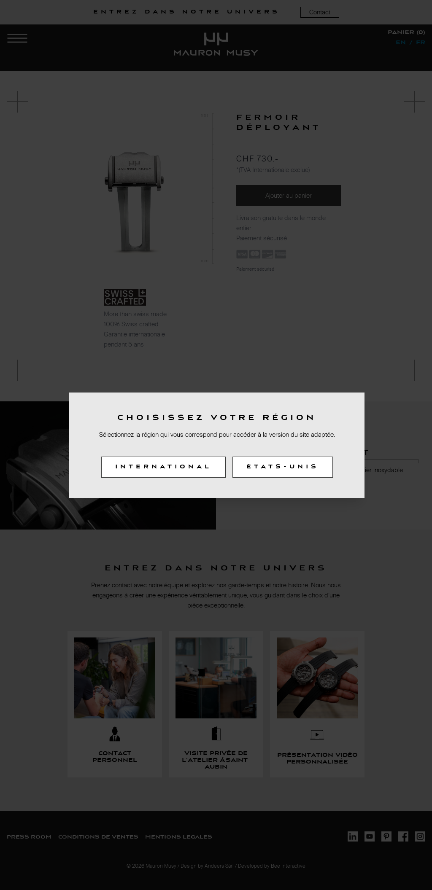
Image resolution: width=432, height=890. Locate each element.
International (163, 467)
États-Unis (282, 467)
